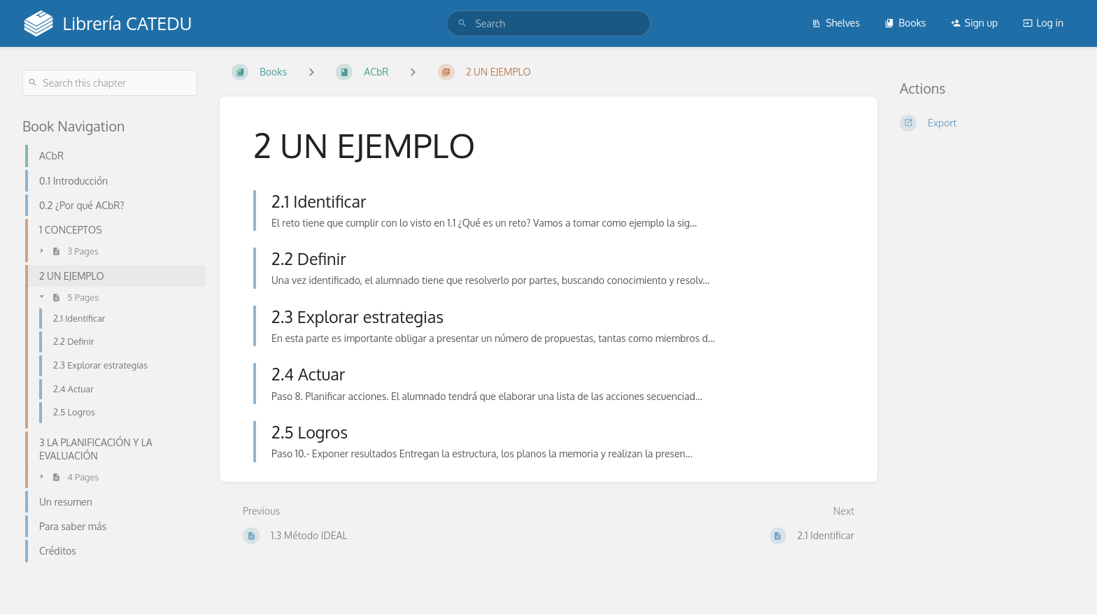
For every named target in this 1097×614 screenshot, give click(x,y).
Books (905, 23)
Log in (1043, 23)
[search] (548, 23)
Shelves (836, 23)
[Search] (462, 23)
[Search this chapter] (109, 83)
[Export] (987, 123)
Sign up (974, 23)
